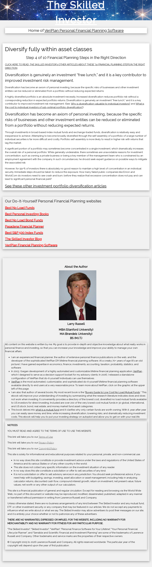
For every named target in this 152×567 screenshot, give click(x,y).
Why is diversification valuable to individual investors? (100, 103)
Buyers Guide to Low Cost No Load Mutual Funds (112, 392)
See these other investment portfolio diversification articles (55, 186)
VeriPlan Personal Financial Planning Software (84, 30)
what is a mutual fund (47, 409)
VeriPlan (137, 371)
